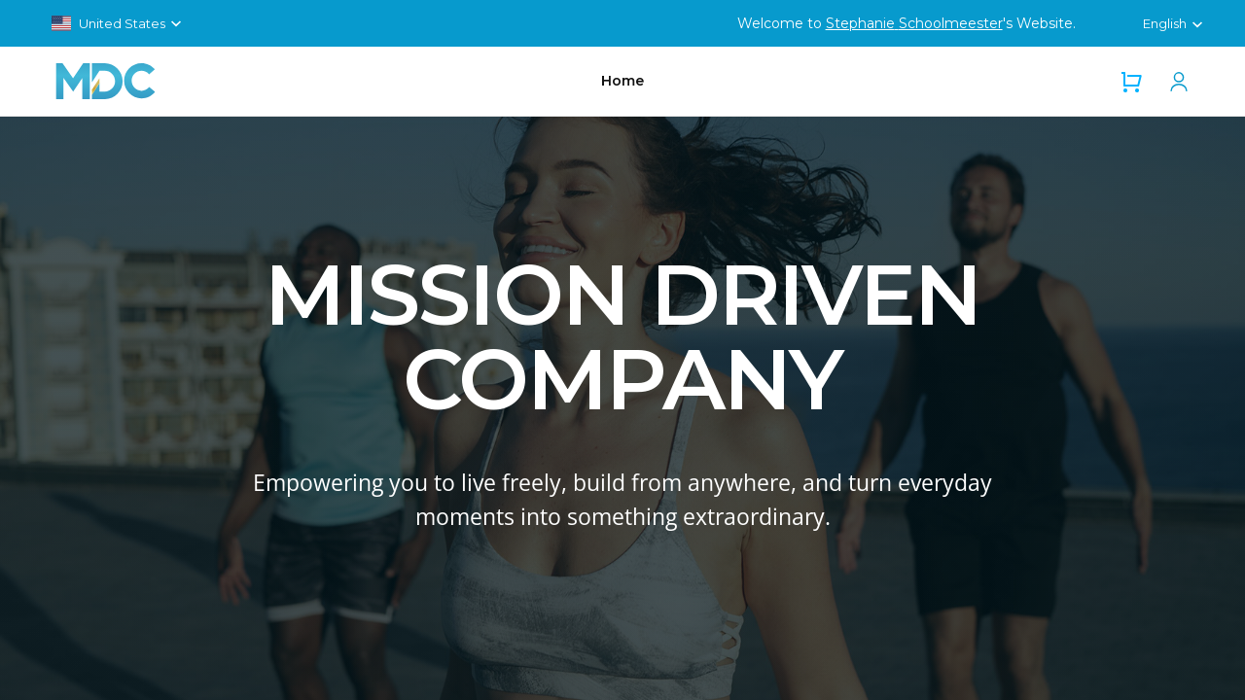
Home (622, 80)
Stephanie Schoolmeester (914, 23)
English (1165, 23)
